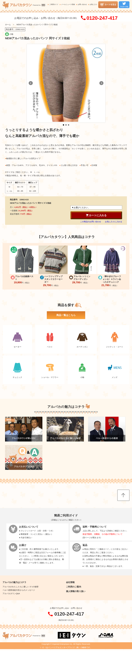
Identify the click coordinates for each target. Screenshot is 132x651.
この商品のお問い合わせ (90, 222)
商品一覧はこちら (66, 315)
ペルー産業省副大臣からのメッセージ (19, 590)
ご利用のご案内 (73, 587)
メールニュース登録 (68, 4)
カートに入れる (96, 215)
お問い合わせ (82, 4)
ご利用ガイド (53, 4)
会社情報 (70, 582)
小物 (11, 34)
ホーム (8, 24)
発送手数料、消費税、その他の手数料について (102, 534)
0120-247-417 (102, 18)
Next (101, 83)
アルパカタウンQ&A (11, 593)
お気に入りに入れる (113, 222)
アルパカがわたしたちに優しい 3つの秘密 (20, 587)
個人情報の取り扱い (75, 591)
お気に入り (93, 4)
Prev (31, 83)
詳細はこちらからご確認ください (66, 520)
